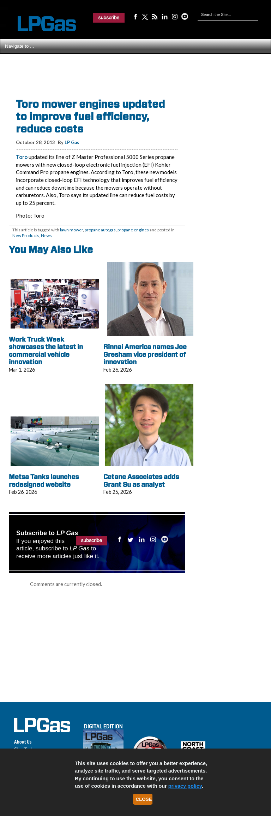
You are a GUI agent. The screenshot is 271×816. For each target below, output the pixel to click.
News (46, 235)
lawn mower (71, 229)
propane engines (133, 229)
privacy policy (185, 786)
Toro (22, 157)
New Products (25, 235)
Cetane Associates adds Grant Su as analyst (141, 480)
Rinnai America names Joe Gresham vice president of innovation (145, 354)
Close (144, 799)
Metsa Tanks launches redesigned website (44, 480)
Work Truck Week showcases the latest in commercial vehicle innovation (46, 351)
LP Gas (72, 142)
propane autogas (100, 229)
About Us (22, 741)
